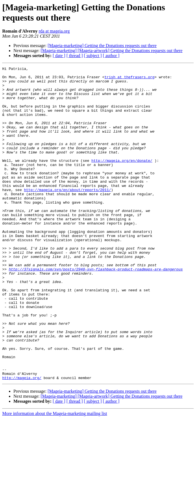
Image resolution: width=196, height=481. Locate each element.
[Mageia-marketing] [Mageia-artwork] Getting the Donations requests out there (112, 50)
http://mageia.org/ (21, 440)
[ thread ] (74, 55)
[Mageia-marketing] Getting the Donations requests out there (102, 45)
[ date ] (59, 55)
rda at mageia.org (54, 31)
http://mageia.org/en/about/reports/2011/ (67, 214)
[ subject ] (93, 55)
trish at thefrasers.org (129, 79)
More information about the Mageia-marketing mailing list (54, 476)
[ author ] (111, 55)
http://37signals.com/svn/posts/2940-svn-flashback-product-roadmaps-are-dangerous (96, 309)
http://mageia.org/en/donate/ (121, 179)
